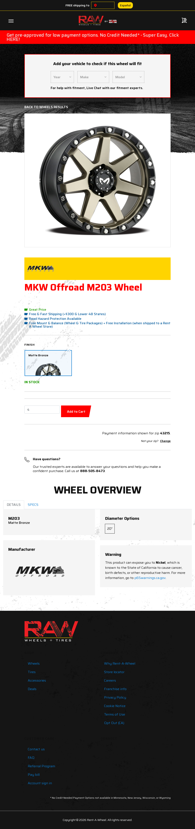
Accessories (37, 680)
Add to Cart (76, 411)
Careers (110, 680)
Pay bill (34, 774)
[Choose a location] (95, 5)
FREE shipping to (77, 5)
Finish (29, 345)
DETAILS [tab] (14, 504)
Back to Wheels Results (46, 107)
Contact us (36, 749)
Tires (32, 672)
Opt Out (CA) (114, 723)
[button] (39, 180)
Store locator (114, 672)
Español (125, 5)
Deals (32, 689)
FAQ (31, 757)
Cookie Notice (114, 706)
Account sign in (40, 783)
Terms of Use (114, 714)
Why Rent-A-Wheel (119, 663)
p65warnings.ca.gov (150, 577)
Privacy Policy (115, 697)
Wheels (34, 663)
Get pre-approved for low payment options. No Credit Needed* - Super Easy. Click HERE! (92, 37)
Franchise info (115, 689)
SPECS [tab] (33, 504)
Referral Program (41, 766)
